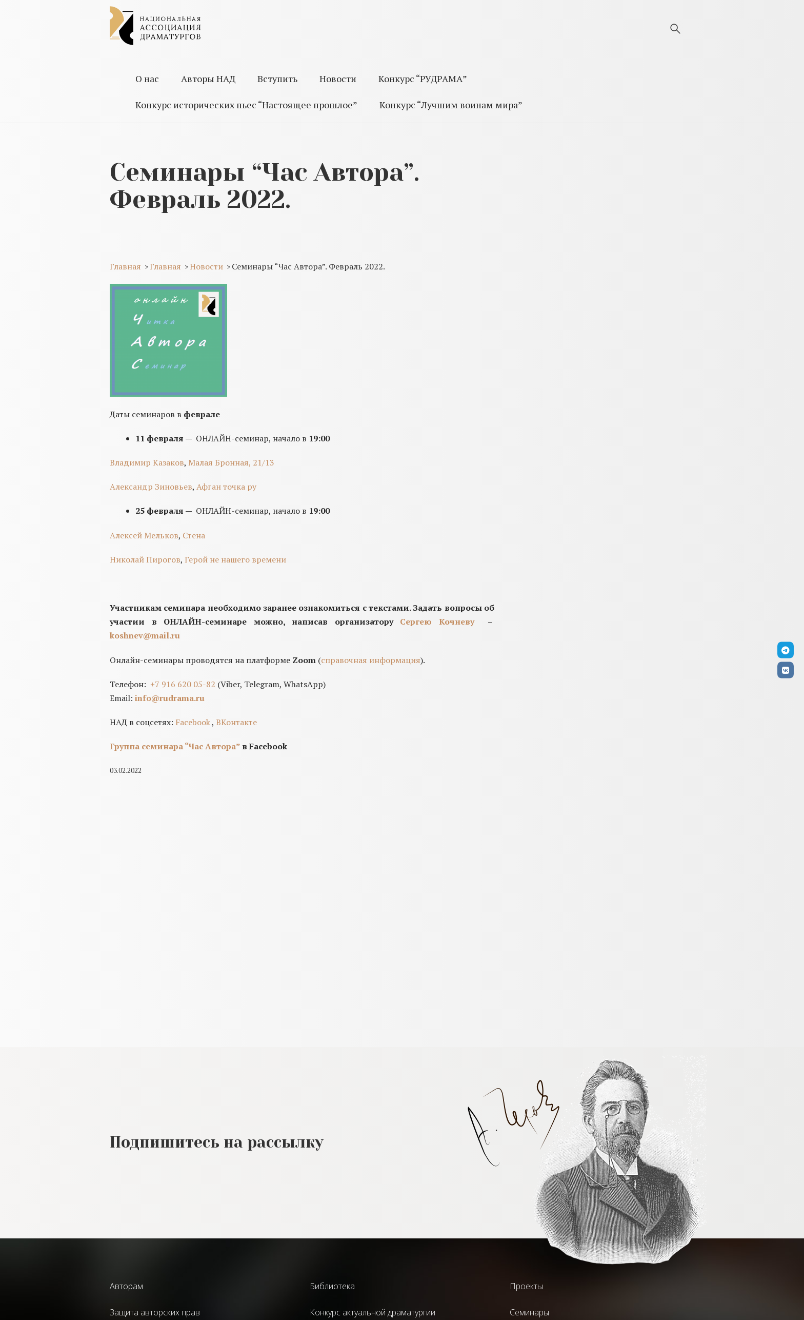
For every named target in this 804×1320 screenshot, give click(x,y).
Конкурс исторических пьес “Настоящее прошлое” (246, 105)
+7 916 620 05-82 (182, 684)
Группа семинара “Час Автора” (175, 746)
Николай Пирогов (145, 559)
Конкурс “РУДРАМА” (422, 78)
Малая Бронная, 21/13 (231, 462)
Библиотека (332, 1286)
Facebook (192, 722)
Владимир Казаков (147, 462)
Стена (194, 535)
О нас (147, 78)
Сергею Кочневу (437, 621)
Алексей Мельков (144, 535)
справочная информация (370, 660)
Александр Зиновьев (151, 486)
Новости (337, 78)
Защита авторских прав (155, 1312)
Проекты (526, 1286)
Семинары (529, 1312)
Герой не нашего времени (235, 559)
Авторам (126, 1286)
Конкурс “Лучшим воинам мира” (450, 105)
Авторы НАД (208, 78)
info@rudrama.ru (170, 698)
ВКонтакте (236, 722)
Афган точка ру (226, 486)
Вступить (277, 78)
